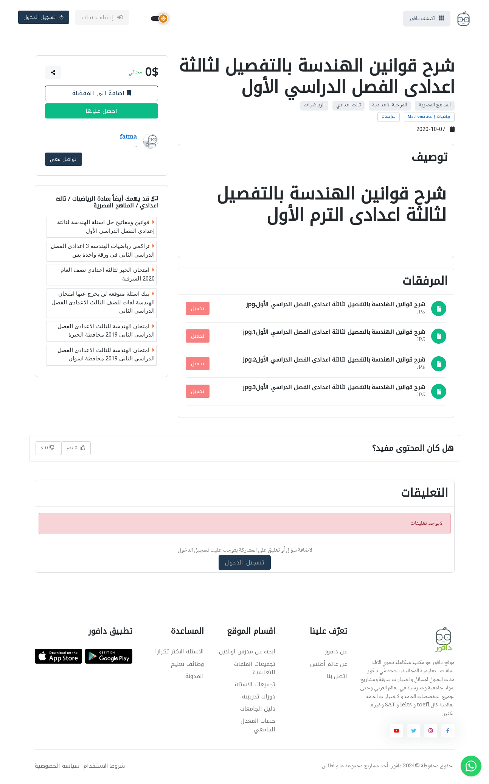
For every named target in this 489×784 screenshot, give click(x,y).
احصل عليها (101, 111)
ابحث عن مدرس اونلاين (247, 652)
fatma (128, 138)
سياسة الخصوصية (57, 767)
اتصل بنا (337, 677)
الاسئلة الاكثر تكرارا (179, 652)
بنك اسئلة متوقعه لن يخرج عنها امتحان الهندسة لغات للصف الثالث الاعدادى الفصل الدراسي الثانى (103, 303)
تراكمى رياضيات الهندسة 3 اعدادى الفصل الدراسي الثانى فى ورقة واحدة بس (103, 251)
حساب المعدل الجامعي (258, 726)
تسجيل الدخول (43, 17)
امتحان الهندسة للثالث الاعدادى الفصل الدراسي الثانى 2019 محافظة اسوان (106, 354)
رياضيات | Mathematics (429, 117)
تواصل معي (63, 159)
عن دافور (336, 652)
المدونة (194, 677)
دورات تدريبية (258, 697)
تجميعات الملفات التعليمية (254, 669)
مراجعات (389, 117)
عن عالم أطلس (328, 664)
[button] (53, 73)
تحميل (198, 309)
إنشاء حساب (102, 17)
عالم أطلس (333, 767)
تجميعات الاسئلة (255, 685)
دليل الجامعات (257, 710)
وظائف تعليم (187, 664)
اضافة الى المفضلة (101, 94)
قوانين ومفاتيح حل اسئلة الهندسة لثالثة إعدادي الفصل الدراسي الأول (106, 227)
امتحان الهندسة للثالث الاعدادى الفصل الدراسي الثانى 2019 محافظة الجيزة (106, 331)
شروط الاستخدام (104, 767)
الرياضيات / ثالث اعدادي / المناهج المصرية (107, 203)
